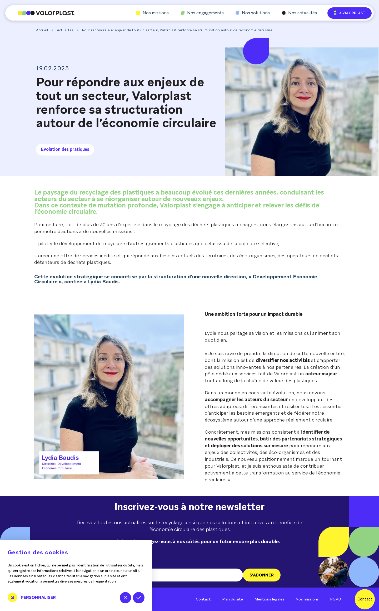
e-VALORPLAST (349, 13)
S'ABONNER (262, 575)
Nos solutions (253, 13)
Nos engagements (202, 13)
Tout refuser (125, 597)
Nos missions (152, 13)
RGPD (335, 599)
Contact (203, 599)
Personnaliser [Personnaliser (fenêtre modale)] (38, 597)
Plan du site (232, 599)
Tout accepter (138, 597)
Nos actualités (299, 13)
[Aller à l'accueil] (39, 13)
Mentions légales (269, 599)
